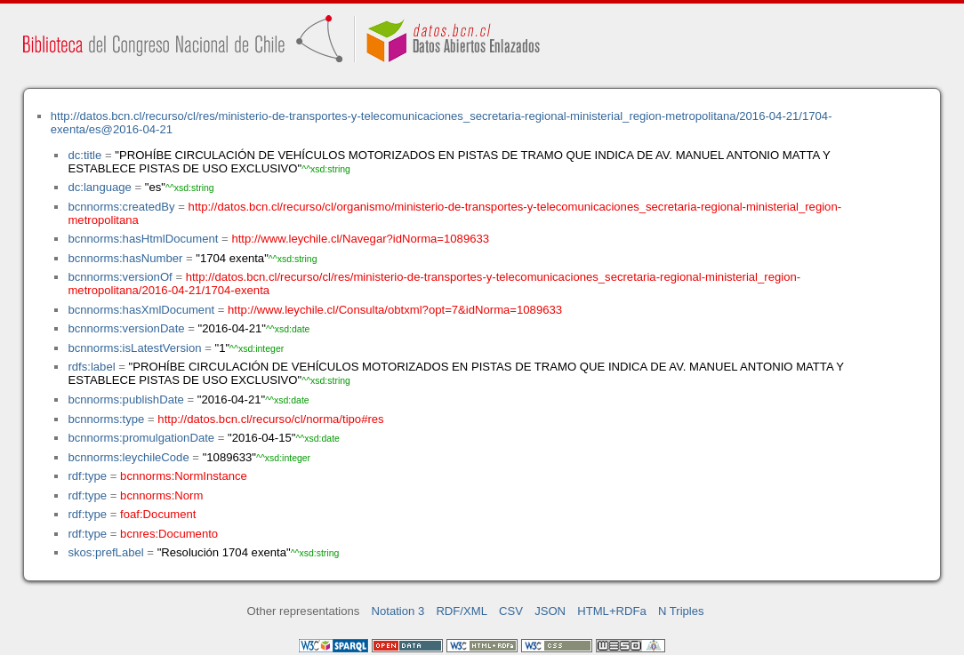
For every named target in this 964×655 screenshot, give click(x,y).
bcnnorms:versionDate (126, 328)
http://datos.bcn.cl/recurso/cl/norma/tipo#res (270, 419)
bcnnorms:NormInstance (183, 476)
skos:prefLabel (105, 552)
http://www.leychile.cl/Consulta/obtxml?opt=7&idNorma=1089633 (395, 309)
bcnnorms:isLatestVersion (134, 348)
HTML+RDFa (612, 611)
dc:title (84, 155)
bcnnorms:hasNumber (125, 258)
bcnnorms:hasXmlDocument (141, 309)
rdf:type (87, 476)
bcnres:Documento (169, 533)
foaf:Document (158, 514)
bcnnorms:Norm (161, 495)
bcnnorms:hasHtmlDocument (143, 238)
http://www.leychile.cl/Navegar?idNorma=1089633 (360, 238)
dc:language (99, 187)
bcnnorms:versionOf (120, 277)
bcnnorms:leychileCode (128, 457)
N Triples (681, 611)
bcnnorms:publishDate (125, 399)
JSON (550, 611)
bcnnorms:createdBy (121, 206)
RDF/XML (461, 611)
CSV (511, 611)
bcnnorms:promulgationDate (141, 437)
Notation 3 (398, 611)
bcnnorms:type (106, 419)
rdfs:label (91, 366)
